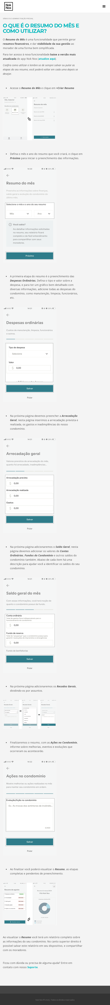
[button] (104, 6)
